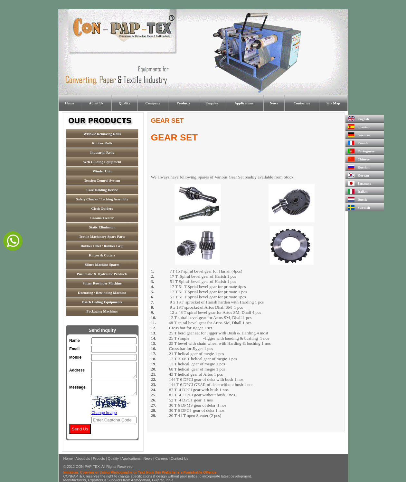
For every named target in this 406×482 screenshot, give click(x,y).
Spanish (359, 126)
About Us (96, 103)
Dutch (357, 199)
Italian (358, 191)
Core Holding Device (102, 190)
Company (153, 103)
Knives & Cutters (102, 255)
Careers (161, 458)
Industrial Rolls (102, 152)
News (274, 103)
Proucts (99, 458)
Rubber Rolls (102, 143)
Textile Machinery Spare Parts (102, 236)
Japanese (360, 183)
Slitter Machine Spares (102, 264)
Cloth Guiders (102, 208)
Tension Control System (102, 180)
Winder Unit (101, 171)
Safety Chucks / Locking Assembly (102, 199)
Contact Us (179, 458)
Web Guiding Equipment (102, 162)
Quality (124, 103)
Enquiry (211, 103)
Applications (243, 103)
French (358, 142)
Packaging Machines (102, 311)
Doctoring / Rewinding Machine (102, 292)
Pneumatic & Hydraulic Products (102, 274)
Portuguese (361, 151)
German (359, 134)
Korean (358, 175)
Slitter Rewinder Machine (101, 283)
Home (69, 103)
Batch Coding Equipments (102, 302)
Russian (359, 167)
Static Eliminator (102, 227)
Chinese (359, 159)
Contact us (302, 103)
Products (183, 103)
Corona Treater (102, 218)
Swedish (359, 207)
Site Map (333, 103)
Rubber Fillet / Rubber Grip (102, 246)
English (358, 118)
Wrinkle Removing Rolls (102, 134)
